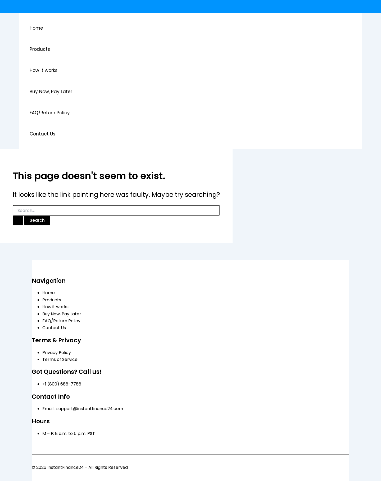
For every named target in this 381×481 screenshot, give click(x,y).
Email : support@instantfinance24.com (82, 409)
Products (40, 49)
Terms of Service (60, 359)
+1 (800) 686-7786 (61, 384)
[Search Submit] (18, 220)
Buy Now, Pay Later (51, 91)
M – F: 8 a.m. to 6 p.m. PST (68, 433)
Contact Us (42, 134)
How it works (43, 70)
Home (36, 28)
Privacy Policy (56, 353)
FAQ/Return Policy (50, 113)
